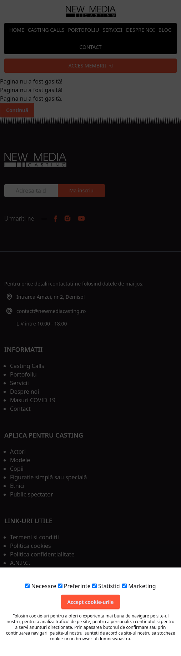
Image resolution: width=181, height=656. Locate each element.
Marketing (139, 586)
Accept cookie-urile (90, 602)
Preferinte (74, 586)
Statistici (106, 586)
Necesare (40, 586)
